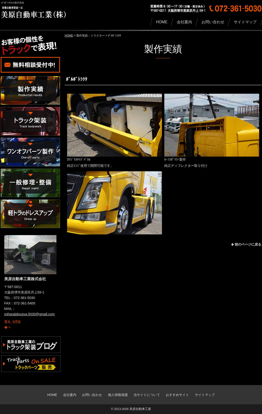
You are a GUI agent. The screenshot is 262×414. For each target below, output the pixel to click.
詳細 (7, 319)
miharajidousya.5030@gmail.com (29, 314)
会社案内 (69, 395)
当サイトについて (146, 395)
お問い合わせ (92, 395)
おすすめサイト (177, 395)
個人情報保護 (118, 395)
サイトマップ (205, 395)
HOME (69, 35)
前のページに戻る (246, 244)
